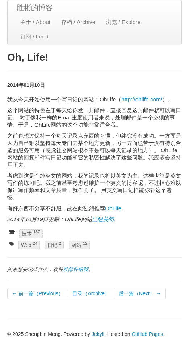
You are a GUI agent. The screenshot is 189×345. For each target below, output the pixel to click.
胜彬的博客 (35, 8)
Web (29, 245)
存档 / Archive (78, 22)
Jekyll (98, 334)
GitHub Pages (147, 334)
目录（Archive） (91, 293)
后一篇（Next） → (140, 293)
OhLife (113, 208)
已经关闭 (103, 219)
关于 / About (35, 22)
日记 (54, 245)
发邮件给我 (75, 269)
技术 (31, 233)
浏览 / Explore (123, 22)
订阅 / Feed (34, 36)
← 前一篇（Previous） (37, 293)
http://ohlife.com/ (141, 99)
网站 (79, 245)
